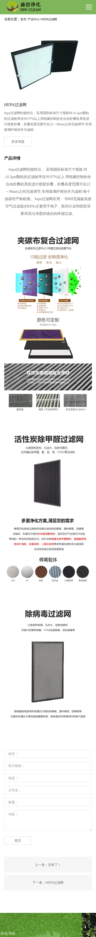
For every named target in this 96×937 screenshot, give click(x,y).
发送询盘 (18, 141)
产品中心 (33, 19)
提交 (18, 840)
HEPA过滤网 (49, 19)
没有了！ (54, 864)
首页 (23, 19)
